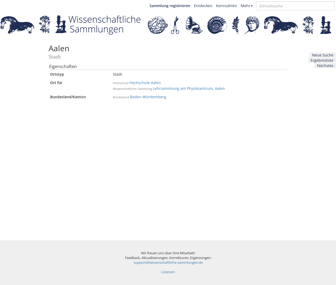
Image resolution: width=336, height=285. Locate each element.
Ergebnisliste (322, 60)
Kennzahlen (226, 5)
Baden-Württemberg (148, 96)
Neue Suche (322, 55)
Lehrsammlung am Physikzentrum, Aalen (189, 88)
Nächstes (325, 65)
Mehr (247, 5)
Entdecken (203, 5)
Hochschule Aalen (145, 82)
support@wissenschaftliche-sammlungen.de (168, 262)
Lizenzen (168, 272)
